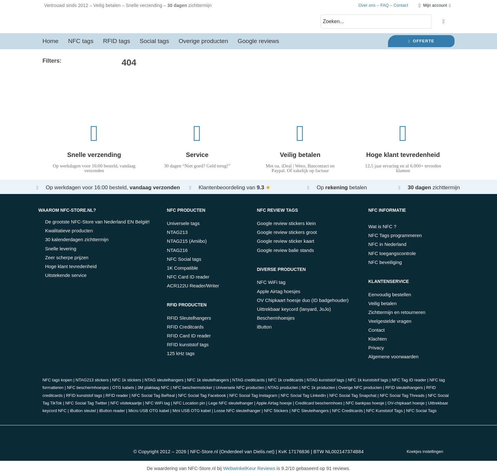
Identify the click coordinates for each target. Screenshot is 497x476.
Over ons (367, 5)
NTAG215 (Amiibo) (187, 241)
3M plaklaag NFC (153, 387)
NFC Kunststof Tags (384, 410)
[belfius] (247, 432)
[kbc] (222, 432)
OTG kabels (123, 387)
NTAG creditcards (248, 380)
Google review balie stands (285, 250)
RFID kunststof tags (188, 344)
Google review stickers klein (286, 223)
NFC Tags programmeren (395, 235)
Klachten (377, 338)
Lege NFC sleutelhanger (231, 403)
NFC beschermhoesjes (88, 387)
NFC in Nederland (387, 244)
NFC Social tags (184, 259)
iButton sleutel (83, 410)
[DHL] (297, 432)
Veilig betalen (382, 303)
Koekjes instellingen (425, 451)
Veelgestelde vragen (389, 321)
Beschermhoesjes (275, 318)
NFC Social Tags (421, 410)
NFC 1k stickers (126, 380)
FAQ (384, 5)
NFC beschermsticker (192, 387)
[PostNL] (322, 432)
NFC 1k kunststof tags (368, 380)
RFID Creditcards (185, 326)
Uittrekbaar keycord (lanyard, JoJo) (294, 309)
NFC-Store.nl (204, 451)
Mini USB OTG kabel (191, 410)
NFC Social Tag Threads (402, 395)
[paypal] (197, 432)
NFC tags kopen (57, 380)
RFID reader (117, 395)
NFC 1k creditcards (285, 380)
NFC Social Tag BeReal (153, 395)
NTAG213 (177, 232)
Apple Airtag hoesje (274, 403)
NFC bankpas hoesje (365, 403)
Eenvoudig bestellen (389, 294)
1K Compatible (182, 268)
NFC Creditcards (347, 410)
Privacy (376, 347)
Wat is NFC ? (382, 226)
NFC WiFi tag (271, 282)
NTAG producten (283, 387)
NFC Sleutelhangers (310, 410)
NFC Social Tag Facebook (202, 395)
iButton (264, 326)
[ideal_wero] (147, 432)
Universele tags (183, 223)
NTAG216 (177, 250)
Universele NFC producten (240, 387)
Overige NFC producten (360, 387)
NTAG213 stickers (92, 380)
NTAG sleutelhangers (164, 380)
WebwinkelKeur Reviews (249, 468)
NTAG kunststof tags (326, 380)
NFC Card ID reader (188, 276)
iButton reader (112, 410)
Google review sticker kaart (285, 241)
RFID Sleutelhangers (189, 318)
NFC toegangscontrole (392, 253)
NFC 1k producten (318, 387)
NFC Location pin (189, 403)
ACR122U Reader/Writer (193, 285)
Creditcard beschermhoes (318, 403)
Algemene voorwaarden (393, 356)
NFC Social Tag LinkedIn (303, 395)
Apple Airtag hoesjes (278, 291)
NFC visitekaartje (126, 403)
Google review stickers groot (287, 232)
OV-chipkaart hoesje (406, 403)
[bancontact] (172, 432)
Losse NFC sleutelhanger (237, 410)
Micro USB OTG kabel (148, 410)
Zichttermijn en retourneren (396, 312)
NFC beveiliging (385, 262)
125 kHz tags (181, 353)
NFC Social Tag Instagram (253, 395)
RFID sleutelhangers (404, 387)
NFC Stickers (276, 410)
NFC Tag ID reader (409, 380)
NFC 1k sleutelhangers (208, 380)
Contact (401, 5)
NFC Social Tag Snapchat (353, 395)
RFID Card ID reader (189, 335)
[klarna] (272, 432)
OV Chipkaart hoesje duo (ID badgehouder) (302, 300)
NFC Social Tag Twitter (86, 403)
